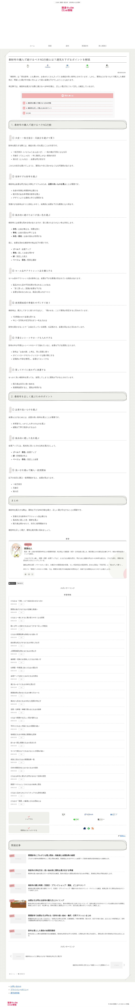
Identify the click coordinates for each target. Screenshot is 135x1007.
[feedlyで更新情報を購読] (29, 574)
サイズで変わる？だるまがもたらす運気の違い (27, 751)
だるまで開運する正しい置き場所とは (24, 718)
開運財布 (12, 583)
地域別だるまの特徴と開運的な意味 (23, 734)
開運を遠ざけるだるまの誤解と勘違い (24, 609)
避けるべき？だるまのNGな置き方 (23, 684)
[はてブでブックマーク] (67, 66)
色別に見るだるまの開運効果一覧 (23, 759)
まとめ (28, 113)
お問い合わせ (15, 987)
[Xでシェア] (27, 66)
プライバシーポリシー (19, 990)
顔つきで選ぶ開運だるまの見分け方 (23, 743)
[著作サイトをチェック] (25, 574)
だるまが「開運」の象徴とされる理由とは (26, 801)
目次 (66, 96)
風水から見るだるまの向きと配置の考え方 (26, 701)
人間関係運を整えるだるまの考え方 (23, 651)
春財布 (20, 583)
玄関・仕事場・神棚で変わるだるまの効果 (26, 709)
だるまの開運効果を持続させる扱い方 (24, 634)
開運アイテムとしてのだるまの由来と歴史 (26, 784)
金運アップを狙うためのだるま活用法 (24, 676)
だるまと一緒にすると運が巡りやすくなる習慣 (27, 618)
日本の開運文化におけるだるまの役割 (24, 768)
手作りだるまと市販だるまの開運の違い (25, 726)
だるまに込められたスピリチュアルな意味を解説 (28, 793)
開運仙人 (28, 548)
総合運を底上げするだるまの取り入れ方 (25, 643)
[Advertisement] (67, 28)
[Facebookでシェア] (47, 66)
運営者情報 (14, 993)
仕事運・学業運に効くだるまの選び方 (24, 668)
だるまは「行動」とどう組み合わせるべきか (27, 601)
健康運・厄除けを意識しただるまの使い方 (26, 659)
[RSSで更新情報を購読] (32, 574)
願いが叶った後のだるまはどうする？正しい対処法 (29, 626)
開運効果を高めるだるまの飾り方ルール (25, 693)
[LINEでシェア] (87, 66)
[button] (107, 66)
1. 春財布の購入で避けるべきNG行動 (38, 103)
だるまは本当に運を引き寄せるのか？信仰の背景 (28, 776)
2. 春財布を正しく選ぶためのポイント (39, 108)
